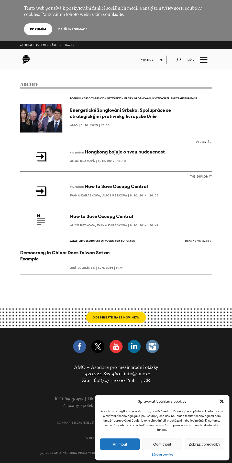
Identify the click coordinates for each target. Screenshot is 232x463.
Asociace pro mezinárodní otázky (47, 45)
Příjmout (120, 444)
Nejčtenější (84, 423)
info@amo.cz (137, 373)
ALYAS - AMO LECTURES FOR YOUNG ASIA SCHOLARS (102, 241)
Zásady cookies (162, 455)
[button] (221, 401)
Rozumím (38, 29)
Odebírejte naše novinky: (116, 317)
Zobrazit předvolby (204, 444)
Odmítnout (162, 444)
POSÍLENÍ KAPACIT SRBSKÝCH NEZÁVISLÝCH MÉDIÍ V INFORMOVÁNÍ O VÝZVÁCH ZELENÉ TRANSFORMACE (133, 98)
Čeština (147, 60)
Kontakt (63, 423)
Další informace (73, 29)
